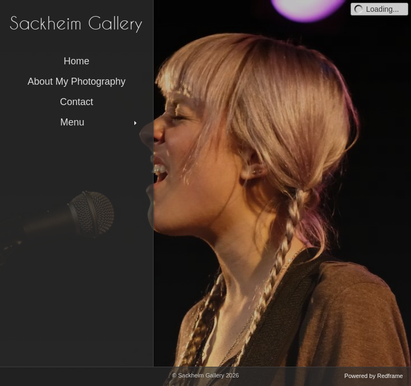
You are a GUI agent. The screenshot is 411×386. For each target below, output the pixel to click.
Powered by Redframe (374, 376)
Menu (99, 122)
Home (76, 61)
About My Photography (76, 81)
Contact (76, 101)
